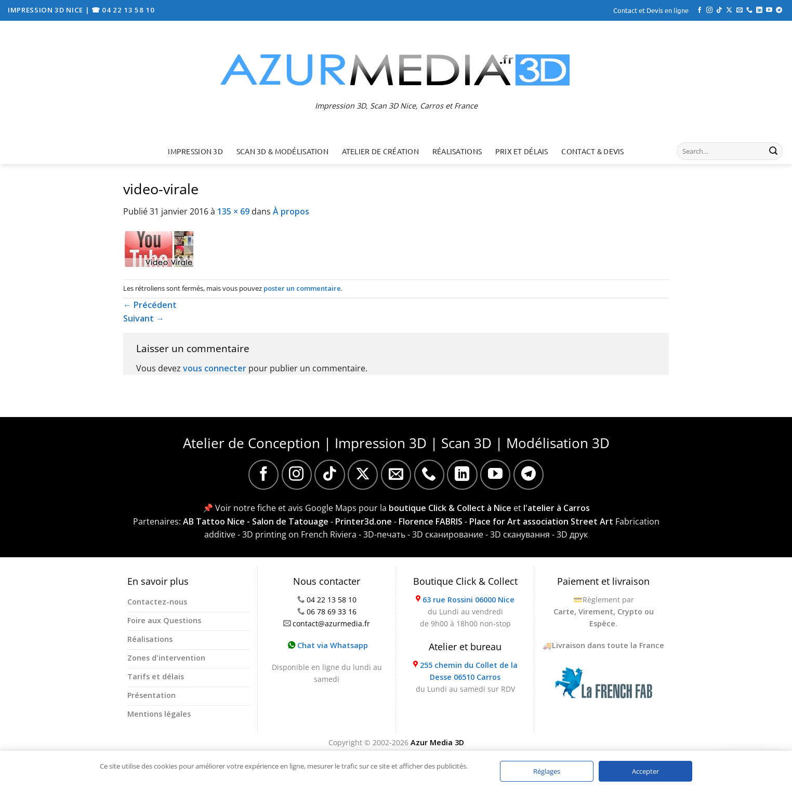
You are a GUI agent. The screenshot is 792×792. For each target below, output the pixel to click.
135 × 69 (233, 211)
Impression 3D (195, 151)
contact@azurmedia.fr (331, 623)
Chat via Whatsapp (328, 645)
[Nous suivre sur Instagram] (709, 10)
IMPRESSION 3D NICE (46, 10)
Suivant (143, 318)
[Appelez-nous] (749, 10)
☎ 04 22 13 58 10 (123, 10)
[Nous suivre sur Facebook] (699, 10)
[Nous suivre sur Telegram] (779, 10)
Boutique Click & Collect (465, 581)
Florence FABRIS (431, 521)
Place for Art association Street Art (541, 521)
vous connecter (214, 368)
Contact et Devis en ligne (651, 10)
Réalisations (457, 151)
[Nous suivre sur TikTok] (719, 10)
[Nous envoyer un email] (739, 10)
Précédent (150, 305)
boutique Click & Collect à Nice (450, 508)
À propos (291, 211)
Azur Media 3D (437, 742)
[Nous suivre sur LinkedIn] (759, 10)
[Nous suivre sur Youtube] (769, 10)
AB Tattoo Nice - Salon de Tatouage (255, 521)
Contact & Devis (592, 151)
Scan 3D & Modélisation (282, 151)
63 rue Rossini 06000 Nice (468, 600)
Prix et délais (521, 151)
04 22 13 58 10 (332, 600)
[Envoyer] (773, 151)
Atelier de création (380, 151)
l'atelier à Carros (556, 508)
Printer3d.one (363, 521)
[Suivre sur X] (729, 10)
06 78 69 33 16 (332, 611)
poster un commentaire (302, 288)
